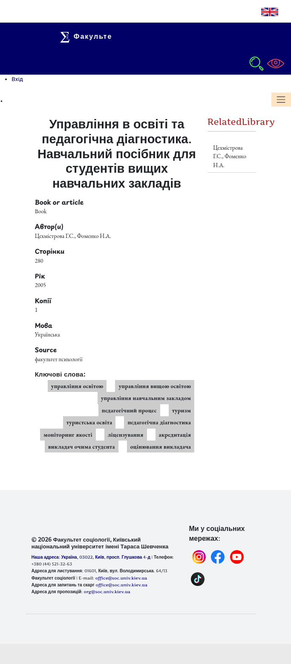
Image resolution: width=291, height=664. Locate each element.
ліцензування (126, 434)
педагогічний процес (129, 410)
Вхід (17, 78)
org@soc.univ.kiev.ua (107, 591)
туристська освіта (89, 422)
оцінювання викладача (160, 446)
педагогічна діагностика (159, 422)
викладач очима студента (81, 446)
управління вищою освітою (154, 386)
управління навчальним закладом (146, 398)
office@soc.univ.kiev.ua (121, 584)
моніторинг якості (67, 434)
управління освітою (77, 386)
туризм (181, 410)
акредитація (175, 434)
